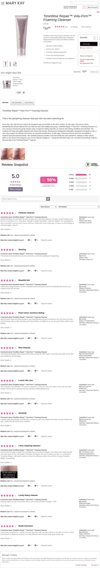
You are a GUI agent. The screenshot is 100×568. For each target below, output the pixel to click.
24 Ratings (74, 27)
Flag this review (46, 240)
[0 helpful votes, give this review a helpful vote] (29, 338)
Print (98, 12)
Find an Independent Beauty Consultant (70, 7)
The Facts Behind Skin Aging (87, 60)
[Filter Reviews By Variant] (78, 206)
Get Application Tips (86, 63)
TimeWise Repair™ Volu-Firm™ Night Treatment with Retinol (18, 81)
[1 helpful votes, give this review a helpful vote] (29, 240)
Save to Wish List (87, 48)
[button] (9, 472)
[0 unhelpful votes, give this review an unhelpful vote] (36, 303)
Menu (2, 3)
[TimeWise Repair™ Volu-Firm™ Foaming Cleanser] (21, 36)
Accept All (94, 565)
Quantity (83, 37)
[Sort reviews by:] (48, 206)
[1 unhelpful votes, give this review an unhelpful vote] (36, 240)
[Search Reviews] (26, 199)
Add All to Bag (94, 72)
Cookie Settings (80, 565)
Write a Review (86, 27)
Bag (93, 7)
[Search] (84, 2)
